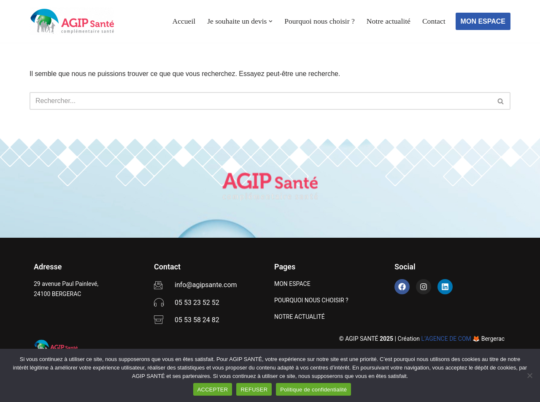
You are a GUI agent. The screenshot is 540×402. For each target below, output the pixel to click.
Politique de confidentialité (313, 389)
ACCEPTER (212, 389)
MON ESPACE (483, 21)
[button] (271, 21)
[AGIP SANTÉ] (72, 21)
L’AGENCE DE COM (446, 338)
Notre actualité (388, 21)
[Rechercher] (260, 101)
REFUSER (253, 389)
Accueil (183, 21)
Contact (434, 21)
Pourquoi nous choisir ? (319, 21)
